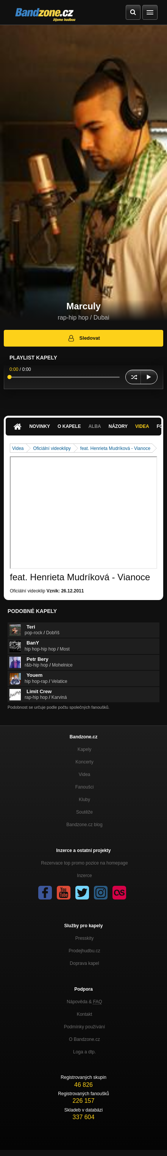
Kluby (84, 799)
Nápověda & (84, 1001)
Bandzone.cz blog (84, 824)
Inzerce (84, 875)
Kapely (85, 749)
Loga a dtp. (84, 1052)
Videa (142, 426)
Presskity (84, 938)
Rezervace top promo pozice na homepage (84, 863)
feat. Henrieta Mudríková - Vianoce (115, 448)
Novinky (39, 426)
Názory (118, 426)
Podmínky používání (84, 1026)
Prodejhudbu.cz (84, 950)
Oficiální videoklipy (51, 448)
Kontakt (84, 1014)
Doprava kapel (84, 963)
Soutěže (84, 812)
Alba (94, 426)
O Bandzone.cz (84, 1039)
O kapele (69, 426)
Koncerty (84, 762)
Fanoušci (84, 787)
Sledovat (83, 338)
